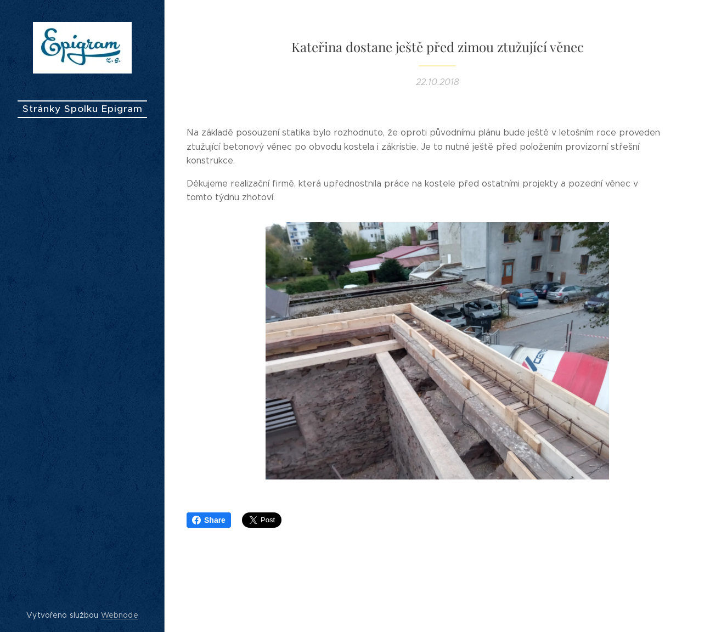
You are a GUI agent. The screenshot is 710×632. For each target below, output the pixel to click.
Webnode (119, 615)
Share (209, 520)
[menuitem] (82, 306)
